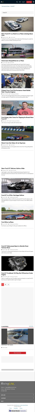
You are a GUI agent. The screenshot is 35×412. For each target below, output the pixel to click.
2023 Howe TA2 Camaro (7, 344)
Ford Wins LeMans (7, 222)
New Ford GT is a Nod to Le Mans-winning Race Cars (17, 34)
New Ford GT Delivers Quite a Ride (12, 168)
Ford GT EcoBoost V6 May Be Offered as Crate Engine (17, 274)
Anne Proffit (12, 62)
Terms (11, 408)
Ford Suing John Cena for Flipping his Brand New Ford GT (17, 118)
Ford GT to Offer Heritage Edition (12, 195)
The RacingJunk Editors (13, 197)
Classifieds (16, 408)
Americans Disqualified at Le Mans (12, 61)
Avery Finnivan (13, 170)
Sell (20, 1)
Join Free (29, 2)
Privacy (21, 408)
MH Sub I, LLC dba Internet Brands (22, 405)
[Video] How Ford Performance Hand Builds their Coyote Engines (15, 91)
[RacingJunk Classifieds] (2, 2)
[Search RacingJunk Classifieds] (17, 1)
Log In (23, 1)
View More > (31, 326)
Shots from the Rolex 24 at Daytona (13, 143)
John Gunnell (12, 37)
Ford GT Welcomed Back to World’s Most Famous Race (14, 247)
